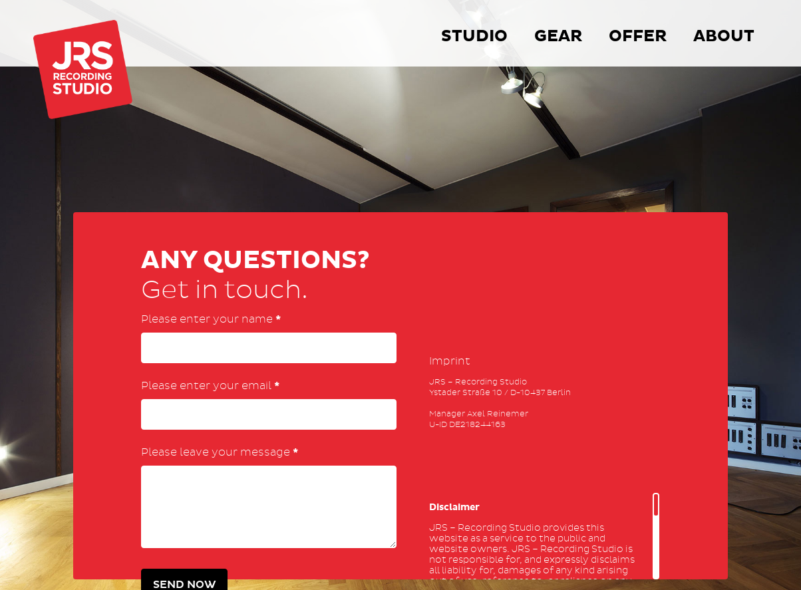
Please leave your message (219, 452)
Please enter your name (211, 319)
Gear (558, 36)
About (723, 36)
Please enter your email (210, 385)
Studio (474, 36)
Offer (638, 36)
